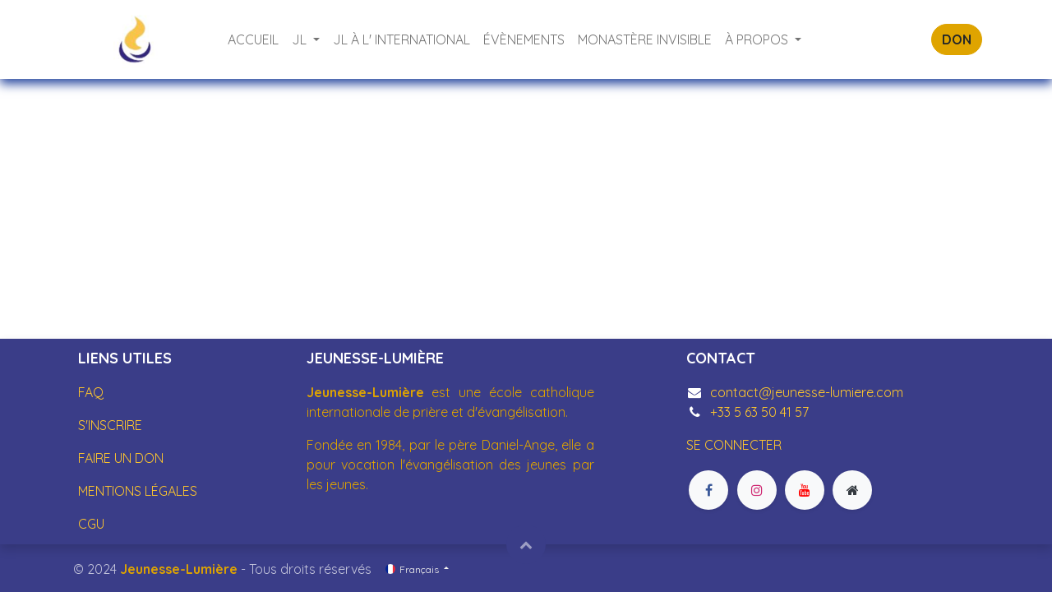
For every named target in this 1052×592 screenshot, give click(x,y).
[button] (526, 544)
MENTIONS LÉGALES (137, 491)
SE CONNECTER (734, 445)
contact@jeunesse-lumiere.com (806, 392)
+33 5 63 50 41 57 (759, 412)
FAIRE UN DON (121, 458)
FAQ (91, 392)
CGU (91, 524)
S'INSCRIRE (110, 425)
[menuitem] (253, 39)
